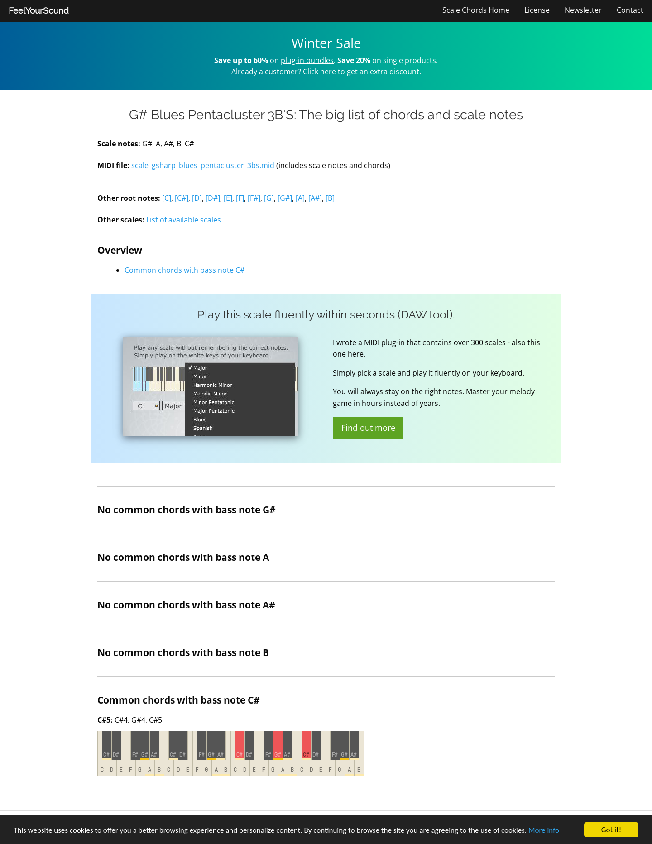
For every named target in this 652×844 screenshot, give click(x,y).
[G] (269, 198)
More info (543, 830)
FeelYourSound (39, 10)
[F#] (254, 198)
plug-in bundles (307, 60)
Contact (630, 10)
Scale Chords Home (475, 10)
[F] (240, 198)
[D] (197, 198)
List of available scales (183, 220)
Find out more (368, 427)
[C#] (181, 198)
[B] (330, 198)
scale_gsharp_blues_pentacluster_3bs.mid (202, 165)
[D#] (213, 198)
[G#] (285, 198)
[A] (300, 198)
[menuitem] (38, 10)
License (537, 10)
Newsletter (583, 10)
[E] (228, 198)
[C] (166, 198)
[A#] (315, 198)
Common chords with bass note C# (184, 270)
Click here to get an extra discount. (362, 72)
